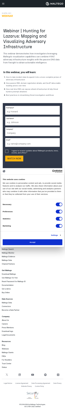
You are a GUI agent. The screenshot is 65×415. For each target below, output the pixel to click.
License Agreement (21, 383)
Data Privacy (57, 383)
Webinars (5, 349)
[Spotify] (45, 374)
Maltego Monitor (8, 253)
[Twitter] (6, 374)
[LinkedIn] (19, 374)
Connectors (6, 306)
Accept (32, 242)
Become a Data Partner (10, 310)
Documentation (7, 285)
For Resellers (7, 360)
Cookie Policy (39, 386)
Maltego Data (7, 260)
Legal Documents (8, 335)
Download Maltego (9, 274)
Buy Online (6, 293)
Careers (5, 324)
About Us (5, 320)
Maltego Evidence (8, 257)
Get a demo (6, 289)
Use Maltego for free (10, 278)
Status (4, 367)
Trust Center (6, 364)
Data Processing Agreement (40, 383)
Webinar (7, 16)
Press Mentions (8, 328)
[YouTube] (32, 374)
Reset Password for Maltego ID (14, 281)
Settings (54, 235)
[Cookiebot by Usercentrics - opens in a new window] (52, 171)
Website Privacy (26, 386)
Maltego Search (8, 249)
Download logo (7, 331)
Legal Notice (8, 383)
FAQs (4, 356)
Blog (3, 345)
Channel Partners (8, 264)
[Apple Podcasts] (58, 374)
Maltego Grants (7, 352)
